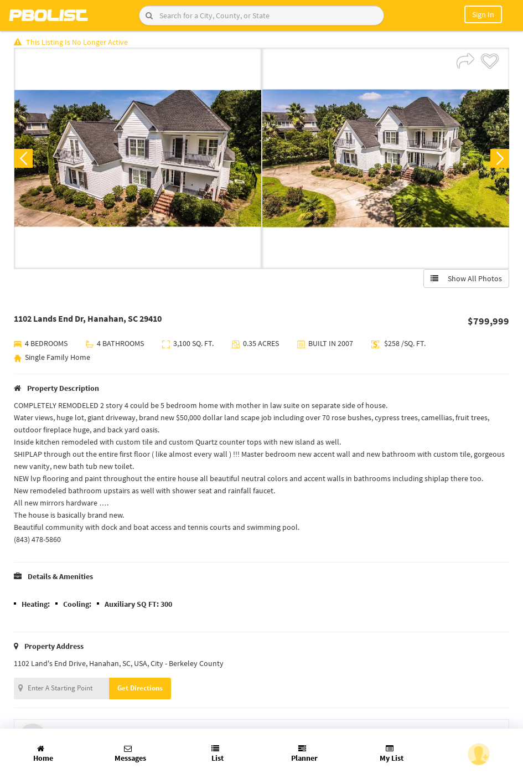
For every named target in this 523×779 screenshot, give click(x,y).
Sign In (483, 14)
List (217, 754)
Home (43, 754)
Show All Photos (466, 278)
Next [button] (499, 158)
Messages (130, 754)
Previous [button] (23, 158)
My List (391, 754)
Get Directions (140, 688)
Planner (304, 754)
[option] (138, 158)
